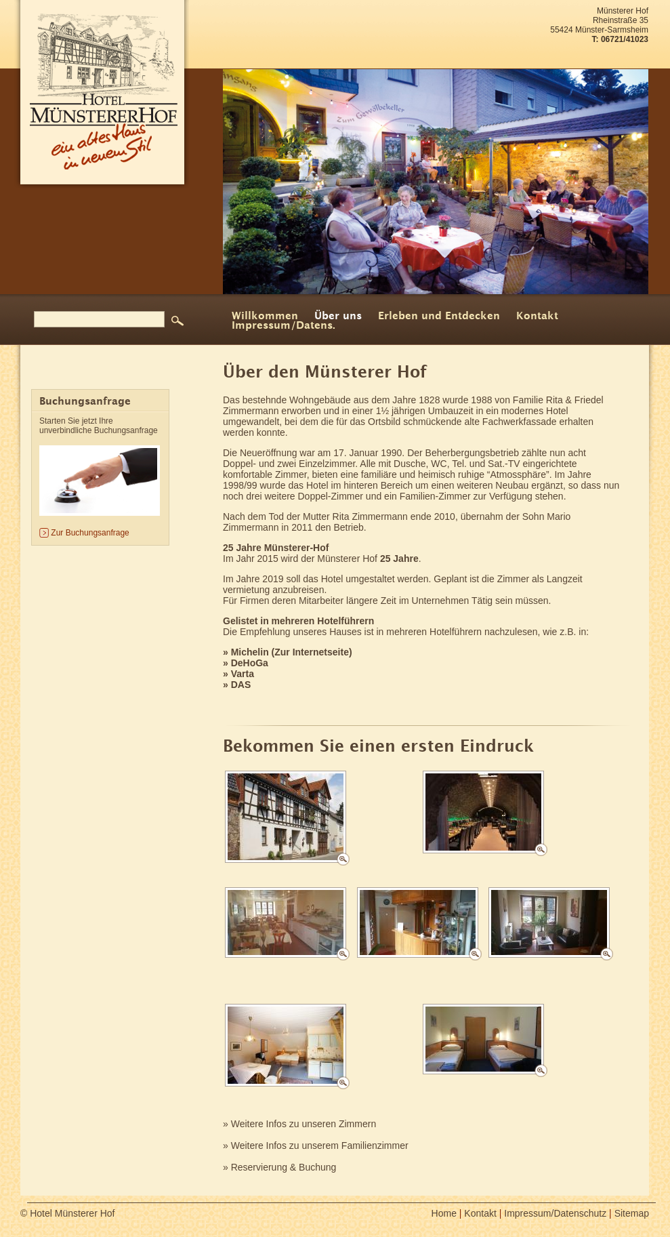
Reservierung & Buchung (284, 1167)
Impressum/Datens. (283, 326)
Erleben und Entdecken (439, 316)
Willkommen (265, 316)
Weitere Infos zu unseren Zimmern (304, 1123)
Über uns (338, 316)
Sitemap (631, 1213)
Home (444, 1213)
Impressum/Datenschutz (555, 1213)
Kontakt (537, 316)
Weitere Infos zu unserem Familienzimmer (320, 1145)
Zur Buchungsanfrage (90, 533)
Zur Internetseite (311, 652)
